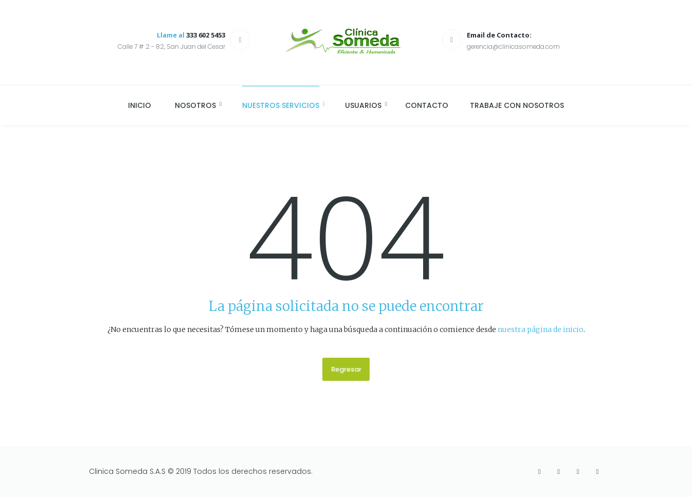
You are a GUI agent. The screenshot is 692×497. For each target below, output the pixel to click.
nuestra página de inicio (541, 329)
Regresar (346, 369)
